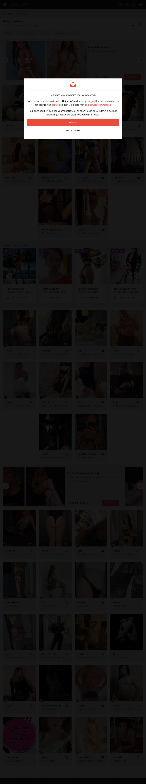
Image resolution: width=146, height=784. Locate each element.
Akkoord (72, 122)
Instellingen (73, 130)
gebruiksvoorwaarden (99, 104)
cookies (55, 104)
